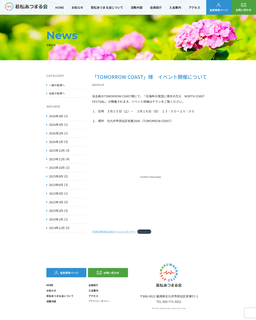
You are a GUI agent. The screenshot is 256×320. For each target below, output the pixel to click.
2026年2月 (56, 134)
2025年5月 (56, 194)
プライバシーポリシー (100, 301)
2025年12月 (57, 151)
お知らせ (51, 291)
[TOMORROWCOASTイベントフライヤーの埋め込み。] (151, 177)
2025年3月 (56, 203)
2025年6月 (56, 185)
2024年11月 (57, 229)
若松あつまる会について (60, 296)
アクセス (93, 296)
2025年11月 (57, 160)
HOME (50, 285)
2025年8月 (56, 177)
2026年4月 (56, 117)
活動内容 (51, 302)
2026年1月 (56, 142)
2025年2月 (56, 211)
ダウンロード (144, 231)
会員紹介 (93, 285)
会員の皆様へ (58, 94)
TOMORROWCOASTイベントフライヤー (114, 231)
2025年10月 (57, 168)
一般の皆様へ (58, 85)
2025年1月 (56, 220)
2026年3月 (56, 125)
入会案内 (93, 291)
